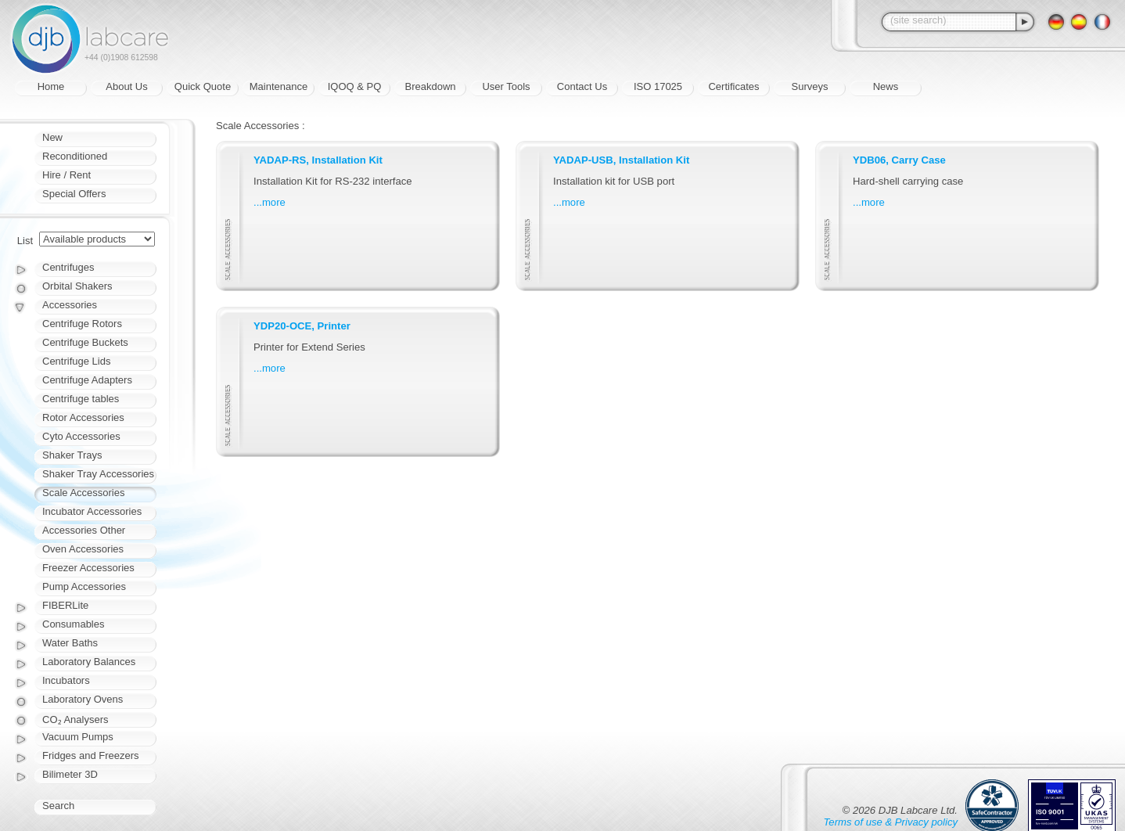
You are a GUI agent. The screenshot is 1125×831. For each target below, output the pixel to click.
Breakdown (429, 86)
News (886, 86)
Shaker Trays (72, 455)
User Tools (506, 86)
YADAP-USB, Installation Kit (621, 160)
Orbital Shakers (77, 286)
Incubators (66, 680)
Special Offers (74, 194)
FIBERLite (65, 605)
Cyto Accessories (81, 436)
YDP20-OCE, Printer (301, 326)
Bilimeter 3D (70, 774)
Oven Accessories (83, 549)
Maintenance (278, 86)
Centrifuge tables (80, 399)
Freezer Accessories (88, 568)
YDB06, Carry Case (899, 160)
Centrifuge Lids (76, 361)
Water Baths (70, 643)
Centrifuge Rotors (82, 323)
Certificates (733, 86)
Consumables (73, 624)
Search (58, 805)
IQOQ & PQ (355, 86)
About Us (126, 86)
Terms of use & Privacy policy (891, 822)
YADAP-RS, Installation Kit (318, 160)
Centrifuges (68, 267)
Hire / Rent (66, 175)
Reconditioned (74, 156)
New (52, 137)
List (25, 240)
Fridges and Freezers (90, 755)
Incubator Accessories (92, 511)
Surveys (810, 86)
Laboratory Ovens (82, 699)
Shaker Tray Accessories (98, 474)
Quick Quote (202, 86)
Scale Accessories (83, 492)
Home (51, 86)
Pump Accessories (84, 586)
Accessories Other (83, 530)
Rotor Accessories (83, 417)
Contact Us (582, 86)
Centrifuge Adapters (87, 380)
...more (269, 202)
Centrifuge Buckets (85, 342)
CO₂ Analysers (75, 719)
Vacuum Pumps (77, 737)
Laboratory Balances (88, 661)
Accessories (69, 305)
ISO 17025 (658, 86)
